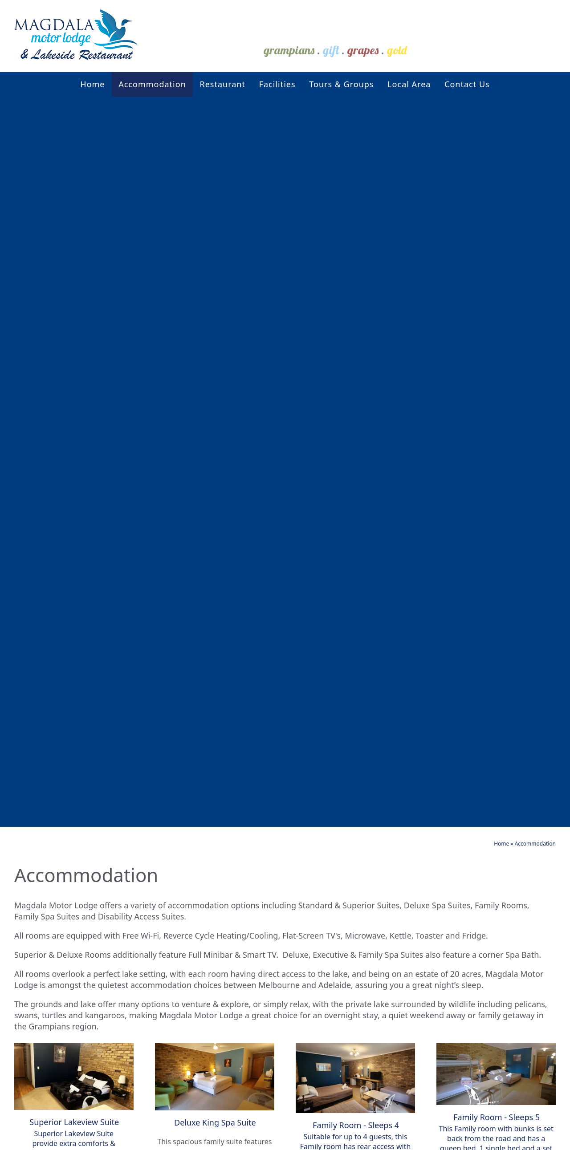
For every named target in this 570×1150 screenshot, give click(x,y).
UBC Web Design (413, 1137)
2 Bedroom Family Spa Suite (186, 799)
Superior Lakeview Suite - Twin (180, 939)
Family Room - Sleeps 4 (175, 879)
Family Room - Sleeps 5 (175, 852)
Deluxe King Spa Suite (172, 812)
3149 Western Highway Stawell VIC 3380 (461, 826)
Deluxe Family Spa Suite (177, 906)
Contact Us (467, 84)
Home (92, 84)
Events (273, 798)
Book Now (475, 721)
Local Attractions (296, 810)
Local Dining (286, 821)
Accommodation (152, 84)
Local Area (409, 84)
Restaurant (222, 84)
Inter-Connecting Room (176, 973)
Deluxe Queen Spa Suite (177, 826)
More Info (74, 451)
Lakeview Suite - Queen (175, 866)
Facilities (277, 84)
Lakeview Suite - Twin (171, 893)
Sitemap (134, 1137)
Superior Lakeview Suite (177, 919)
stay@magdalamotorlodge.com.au (461, 836)
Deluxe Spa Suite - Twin (176, 959)
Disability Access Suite (173, 839)
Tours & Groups (341, 84)
